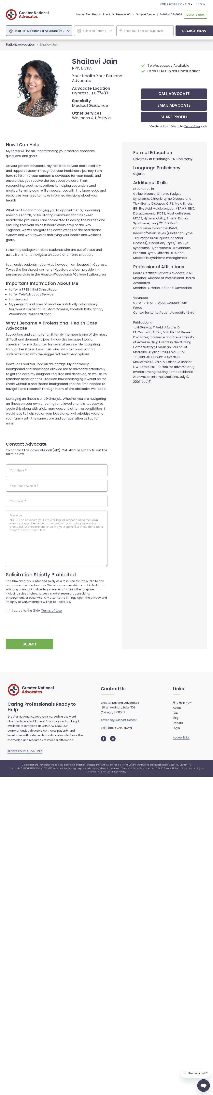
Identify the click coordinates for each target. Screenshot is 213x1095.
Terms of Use (192, 126)
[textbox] (41, 30)
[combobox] (39, 30)
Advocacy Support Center (119, 720)
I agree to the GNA (37, 610)
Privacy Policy (119, 771)
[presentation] (36, 624)
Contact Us (113, 689)
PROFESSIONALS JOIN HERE (24, 751)
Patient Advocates (20, 44)
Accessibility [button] (181, 737)
